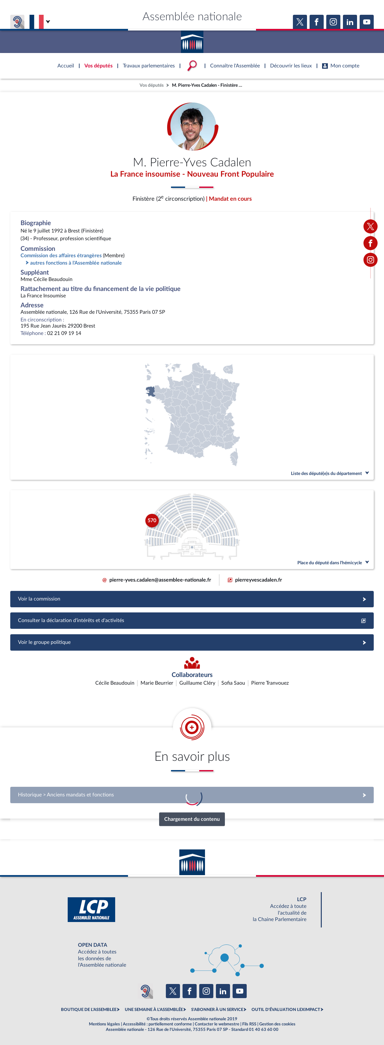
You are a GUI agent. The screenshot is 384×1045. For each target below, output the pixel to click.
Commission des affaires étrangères (61, 255)
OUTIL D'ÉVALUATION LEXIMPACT (286, 1010)
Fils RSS (249, 1024)
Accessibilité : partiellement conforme (157, 1024)
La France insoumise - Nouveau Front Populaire (192, 174)
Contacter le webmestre (217, 1024)
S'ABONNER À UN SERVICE (217, 1010)
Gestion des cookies (277, 1024)
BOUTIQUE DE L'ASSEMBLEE (88, 1010)
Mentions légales (104, 1024)
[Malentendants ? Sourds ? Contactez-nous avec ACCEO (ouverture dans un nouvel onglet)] (145, 991)
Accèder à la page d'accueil (192, 39)
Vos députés (152, 85)
